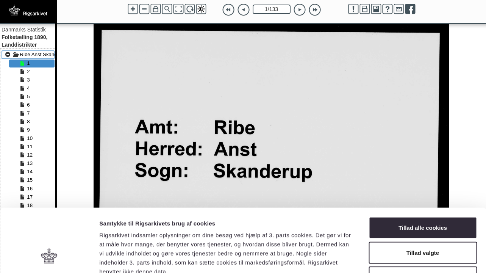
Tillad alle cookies (422, 173)
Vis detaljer (393, 258)
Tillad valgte (422, 198)
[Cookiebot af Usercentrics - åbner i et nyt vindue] (49, 258)
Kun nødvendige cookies (422, 223)
